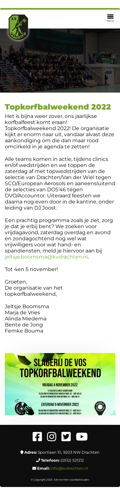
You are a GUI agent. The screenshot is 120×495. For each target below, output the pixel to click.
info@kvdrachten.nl (69, 468)
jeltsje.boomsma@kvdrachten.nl (46, 257)
